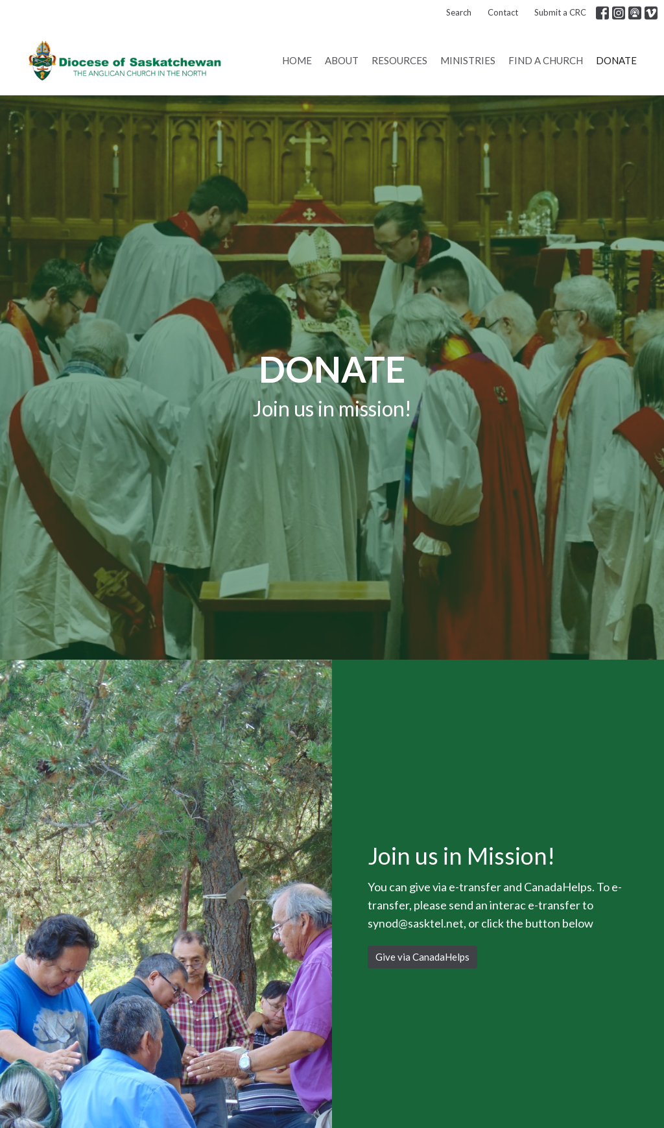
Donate (616, 60)
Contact (503, 12)
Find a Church (545, 60)
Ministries (467, 60)
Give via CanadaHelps (422, 957)
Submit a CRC (560, 12)
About (342, 60)
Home (297, 60)
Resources (399, 60)
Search (458, 12)
